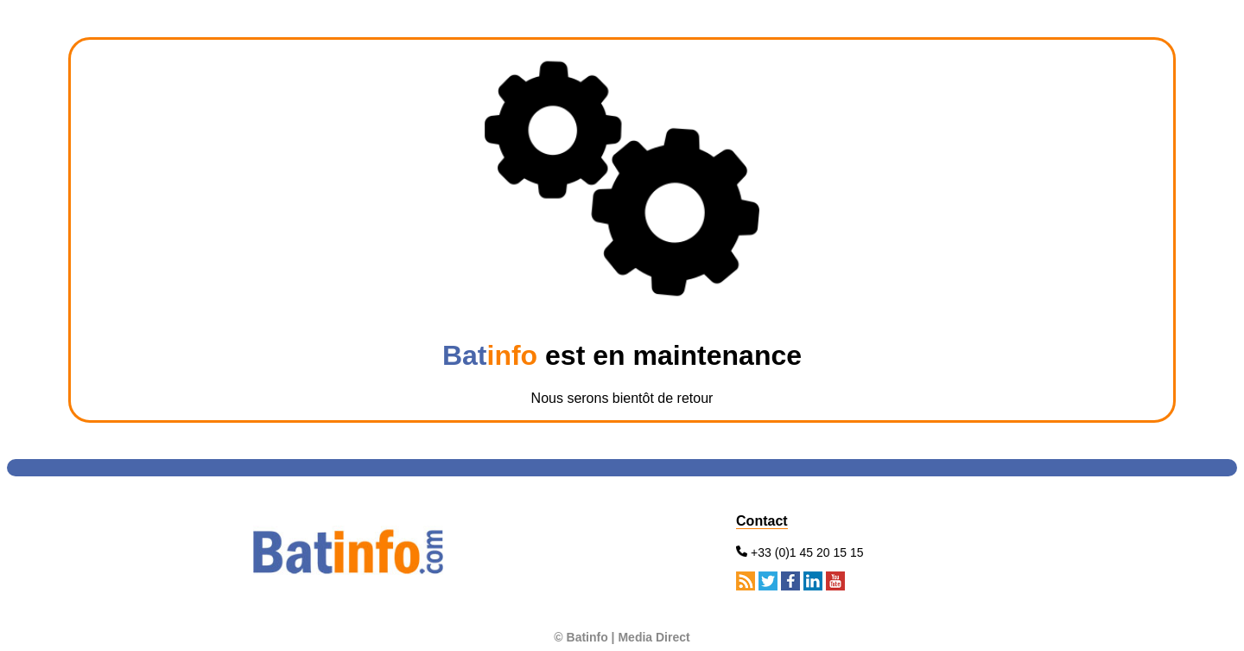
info (512, 355)
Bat (464, 355)
